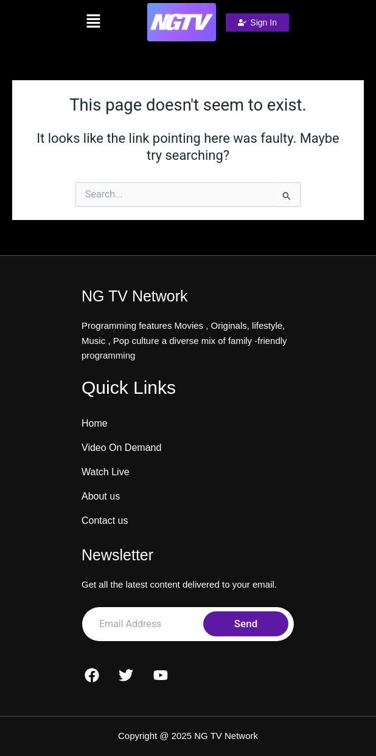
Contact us (105, 520)
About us (101, 496)
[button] (93, 22)
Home (95, 423)
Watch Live (106, 472)
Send (245, 623)
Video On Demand (121, 447)
